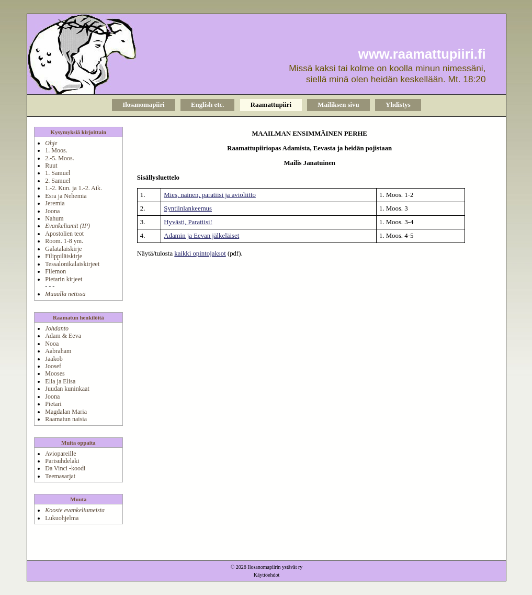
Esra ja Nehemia (65, 196)
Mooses (54, 373)
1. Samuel (57, 173)
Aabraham (58, 351)
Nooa (52, 343)
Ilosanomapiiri (143, 104)
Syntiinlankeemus (188, 208)
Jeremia (54, 203)
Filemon (55, 271)
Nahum (54, 218)
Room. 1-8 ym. (64, 241)
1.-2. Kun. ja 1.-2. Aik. (73, 188)
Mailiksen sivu (338, 104)
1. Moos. (56, 150)
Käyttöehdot (266, 575)
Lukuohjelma (61, 518)
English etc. (207, 104)
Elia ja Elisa (60, 381)
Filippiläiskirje (63, 256)
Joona (52, 211)
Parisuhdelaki (62, 461)
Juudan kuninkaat (67, 388)
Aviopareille (60, 453)
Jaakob (53, 358)
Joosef (53, 366)
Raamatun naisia (66, 419)
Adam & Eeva (63, 335)
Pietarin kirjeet (63, 279)
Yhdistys (398, 104)
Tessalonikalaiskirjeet (72, 264)
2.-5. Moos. (59, 158)
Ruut (51, 165)
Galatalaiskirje (63, 248)
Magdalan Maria (66, 411)
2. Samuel (57, 180)
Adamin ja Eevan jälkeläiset (201, 235)
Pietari (53, 403)
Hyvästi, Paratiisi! (188, 222)
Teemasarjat (60, 476)
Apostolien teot (64, 233)
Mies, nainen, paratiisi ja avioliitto (210, 195)
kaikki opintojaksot (199, 253)
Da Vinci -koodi (65, 468)
